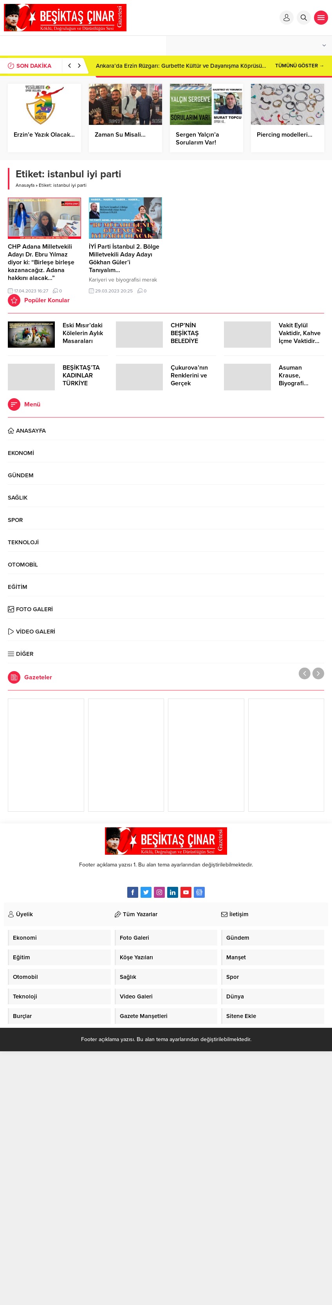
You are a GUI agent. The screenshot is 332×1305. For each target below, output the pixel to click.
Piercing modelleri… (285, 135)
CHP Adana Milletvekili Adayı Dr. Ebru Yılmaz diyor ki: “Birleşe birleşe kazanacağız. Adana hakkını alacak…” (41, 262)
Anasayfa (25, 185)
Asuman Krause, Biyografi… (294, 375)
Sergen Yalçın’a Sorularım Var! (197, 138)
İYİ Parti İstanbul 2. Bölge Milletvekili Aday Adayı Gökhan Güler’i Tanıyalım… (124, 258)
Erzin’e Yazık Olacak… (44, 135)
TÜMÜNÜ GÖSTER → (299, 66)
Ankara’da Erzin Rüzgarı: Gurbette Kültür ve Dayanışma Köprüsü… (181, 65)
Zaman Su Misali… (120, 135)
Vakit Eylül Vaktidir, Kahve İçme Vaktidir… (300, 333)
